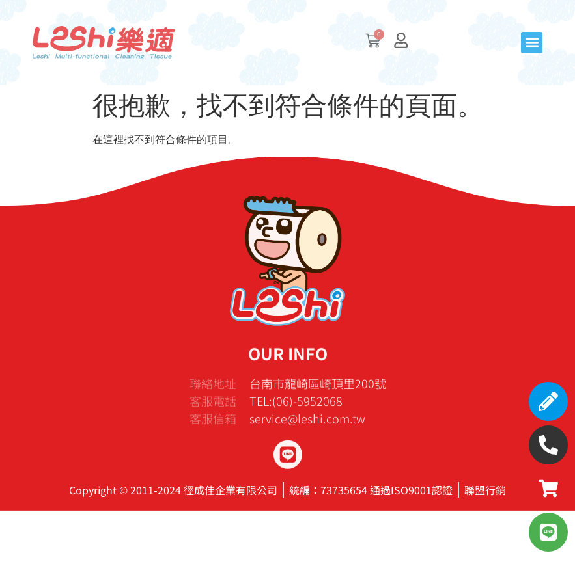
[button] (531, 42)
